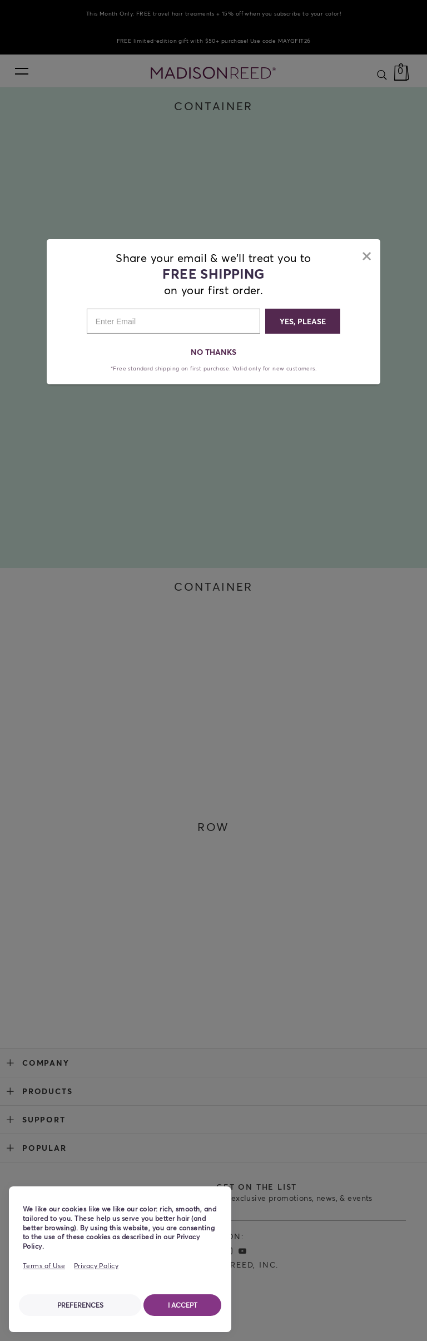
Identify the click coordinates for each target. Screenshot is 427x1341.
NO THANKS (214, 352)
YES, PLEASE (303, 320)
